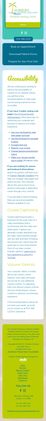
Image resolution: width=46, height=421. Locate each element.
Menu (23, 25)
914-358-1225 (23, 39)
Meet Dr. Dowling (22, 370)
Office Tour (22, 375)
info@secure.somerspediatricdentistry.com (23, 411)
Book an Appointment (23, 46)
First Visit (22, 368)
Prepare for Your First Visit (23, 61)
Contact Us (23, 380)
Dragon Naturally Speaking (22, 175)
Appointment (23, 378)
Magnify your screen (20, 148)
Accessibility (34, 351)
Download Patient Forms (23, 54)
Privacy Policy (22, 351)
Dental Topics (22, 373)
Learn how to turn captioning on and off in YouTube (21, 254)
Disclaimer (12, 351)
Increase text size (19, 145)
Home (22, 365)
